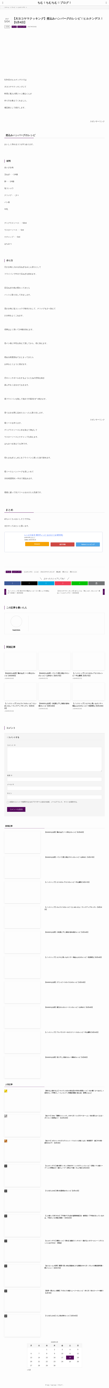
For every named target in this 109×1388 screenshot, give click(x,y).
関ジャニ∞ (73, 572)
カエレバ (32, 537)
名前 (9, 775)
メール (10, 784)
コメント (11, 745)
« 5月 (29, 1370)
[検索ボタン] (106, 2)
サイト (9, 793)
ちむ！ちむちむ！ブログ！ (54, 2)
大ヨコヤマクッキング (47, 572)
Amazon (37, 544)
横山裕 (58, 572)
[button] (12, 583)
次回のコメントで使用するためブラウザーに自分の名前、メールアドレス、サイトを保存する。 (43, 802)
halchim (16, 630)
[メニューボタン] (2, 2)
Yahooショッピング (88, 544)
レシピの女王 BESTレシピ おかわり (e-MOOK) (43, 535)
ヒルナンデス (22, 26)
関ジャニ (65, 572)
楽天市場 (62, 544)
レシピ (36, 572)
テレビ (14, 26)
